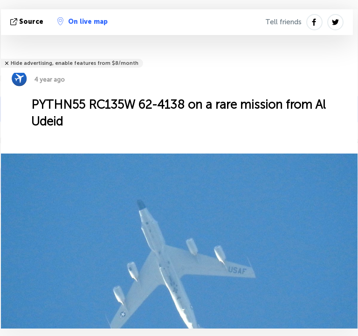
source (27, 22)
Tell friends (283, 22)
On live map (82, 21)
